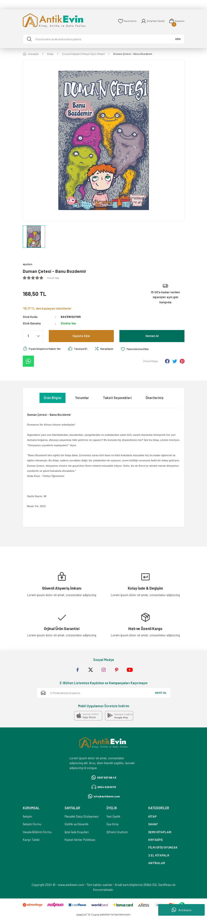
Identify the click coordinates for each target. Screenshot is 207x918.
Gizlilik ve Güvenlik (77, 824)
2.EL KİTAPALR (158, 855)
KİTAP (152, 817)
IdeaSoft (81, 914)
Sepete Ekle (81, 336)
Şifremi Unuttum (117, 832)
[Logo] (61, 21)
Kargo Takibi (31, 840)
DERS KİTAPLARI (159, 832)
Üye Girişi (112, 824)
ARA (178, 38)
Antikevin (181, 909)
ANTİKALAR (156, 863)
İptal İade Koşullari (77, 832)
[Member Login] (151, 21)
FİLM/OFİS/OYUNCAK (162, 847)
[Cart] (176, 21)
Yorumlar (82, 398)
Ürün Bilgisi (52, 398)
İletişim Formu (32, 824)
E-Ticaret (94, 914)
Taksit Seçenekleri (117, 398)
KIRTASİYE (155, 840)
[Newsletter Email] (104, 693)
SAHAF (153, 824)
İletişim (27, 817)
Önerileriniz (155, 398)
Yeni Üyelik (113, 817)
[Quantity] (33, 336)
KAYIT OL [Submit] (161, 692)
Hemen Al (152, 336)
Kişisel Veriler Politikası (80, 840)
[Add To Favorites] (142, 349)
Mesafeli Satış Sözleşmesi (82, 817)
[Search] (103, 39)
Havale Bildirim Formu (37, 832)
